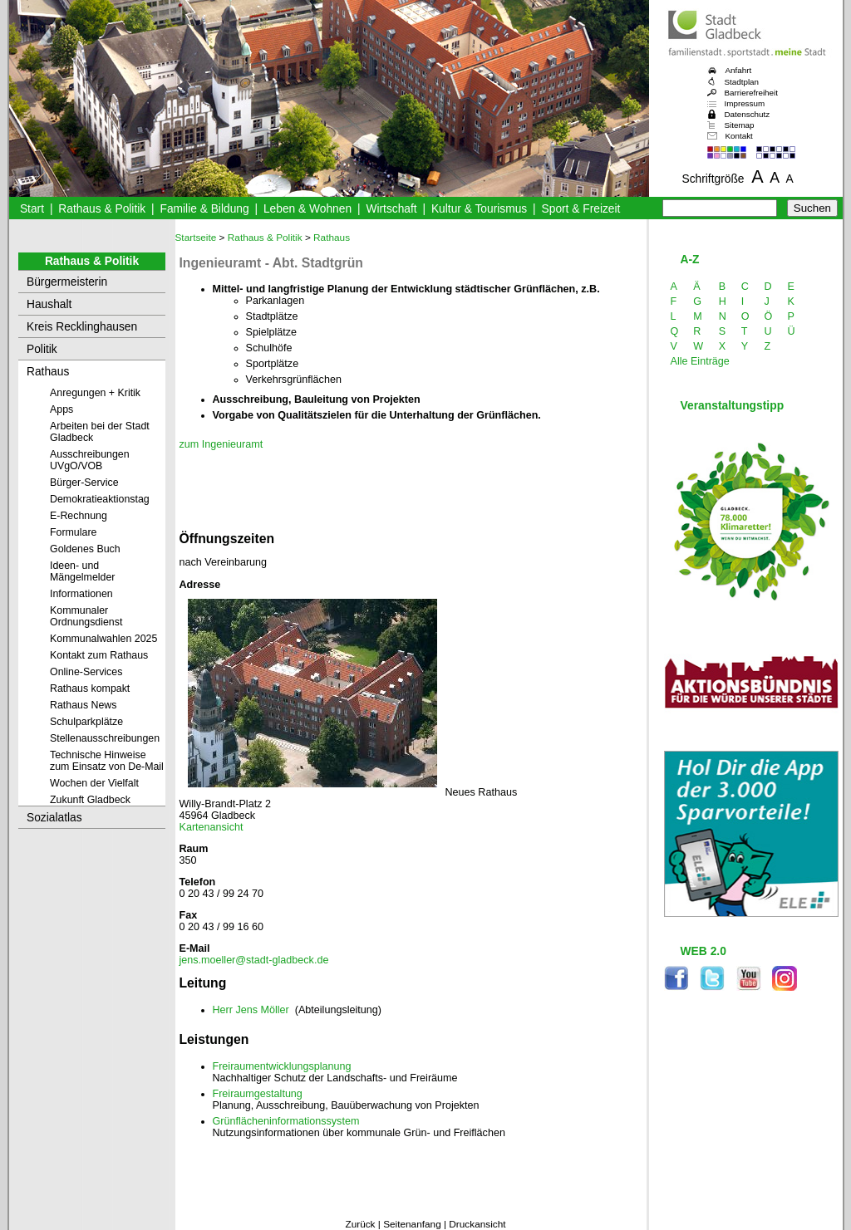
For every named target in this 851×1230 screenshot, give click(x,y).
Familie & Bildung (204, 209)
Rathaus (48, 371)
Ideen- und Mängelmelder (82, 571)
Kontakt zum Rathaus (99, 655)
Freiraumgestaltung (258, 1094)
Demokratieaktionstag (100, 499)
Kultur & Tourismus (479, 209)
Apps (61, 409)
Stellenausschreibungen (105, 738)
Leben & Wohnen (307, 209)
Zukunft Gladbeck (90, 800)
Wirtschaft (391, 209)
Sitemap (740, 125)
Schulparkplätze (86, 722)
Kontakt (739, 135)
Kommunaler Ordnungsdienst (86, 616)
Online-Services (86, 672)
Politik (42, 349)
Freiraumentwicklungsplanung (282, 1066)
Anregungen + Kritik (95, 393)
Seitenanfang (412, 1224)
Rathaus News (83, 705)
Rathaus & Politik (101, 209)
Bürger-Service (84, 482)
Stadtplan (742, 81)
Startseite (196, 237)
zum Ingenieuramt (221, 444)
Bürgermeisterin (67, 282)
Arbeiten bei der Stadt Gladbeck (100, 431)
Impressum (745, 103)
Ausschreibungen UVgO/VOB (90, 460)
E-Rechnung (78, 516)
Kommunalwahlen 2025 (103, 638)
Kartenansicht (211, 827)
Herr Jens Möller (251, 1010)
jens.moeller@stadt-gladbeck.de (254, 960)
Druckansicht (477, 1224)
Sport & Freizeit (581, 209)
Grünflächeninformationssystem (286, 1121)
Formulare (73, 532)
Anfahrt (739, 70)
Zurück (360, 1224)
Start (32, 209)
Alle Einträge (700, 361)
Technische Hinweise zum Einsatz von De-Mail (107, 760)
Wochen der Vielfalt (94, 783)
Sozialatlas (54, 817)
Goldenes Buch (85, 549)
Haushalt (49, 304)
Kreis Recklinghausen (82, 327)
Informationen (81, 594)
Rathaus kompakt (90, 688)
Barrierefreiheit (751, 92)
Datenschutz (747, 114)
